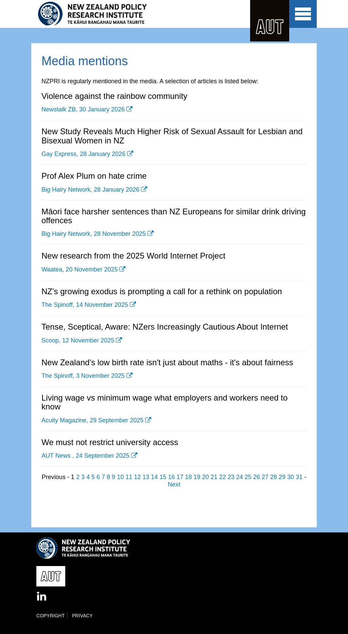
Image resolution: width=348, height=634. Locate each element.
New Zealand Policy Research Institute (97, 14)
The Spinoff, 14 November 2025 (84, 304)
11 (128, 477)
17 (179, 477)
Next (174, 484)
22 (222, 477)
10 (120, 477)
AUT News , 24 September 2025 (85, 455)
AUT (269, 20)
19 (197, 477)
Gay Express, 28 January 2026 (83, 154)
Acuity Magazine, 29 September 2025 (92, 420)
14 (154, 477)
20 (205, 477)
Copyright (50, 615)
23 (231, 477)
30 (290, 477)
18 (188, 477)
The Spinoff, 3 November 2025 (83, 375)
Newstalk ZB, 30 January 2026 (83, 109)
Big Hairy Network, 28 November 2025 (93, 233)
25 (248, 477)
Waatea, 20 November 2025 (79, 269)
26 (256, 477)
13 (145, 477)
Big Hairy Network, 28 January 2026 (90, 189)
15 (162, 477)
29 (282, 477)
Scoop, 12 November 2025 (77, 340)
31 (299, 477)
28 (273, 477)
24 (239, 477)
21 (214, 477)
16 (171, 477)
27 (265, 477)
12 (137, 477)
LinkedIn (42, 596)
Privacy (82, 615)
